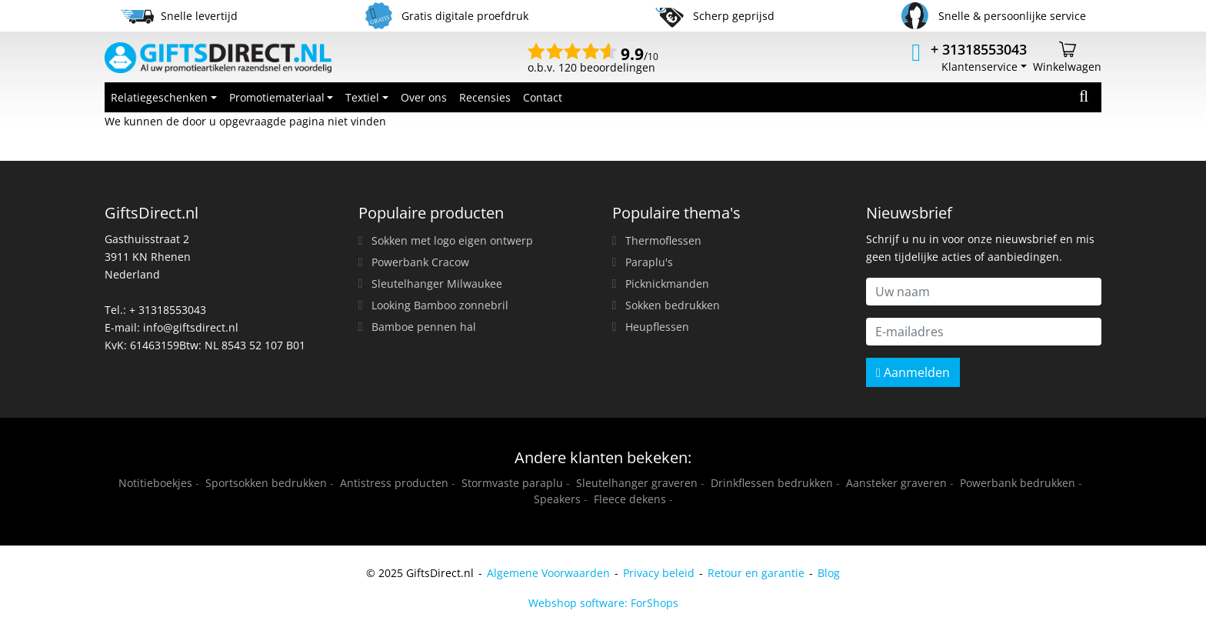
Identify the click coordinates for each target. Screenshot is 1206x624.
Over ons (424, 97)
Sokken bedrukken (672, 305)
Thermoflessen (663, 240)
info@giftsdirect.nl (190, 327)
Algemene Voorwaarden (548, 573)
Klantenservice (979, 66)
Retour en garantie (756, 573)
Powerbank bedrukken (1017, 483)
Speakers (557, 499)
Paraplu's (649, 262)
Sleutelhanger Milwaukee (436, 283)
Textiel (362, 97)
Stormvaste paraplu (512, 483)
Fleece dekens (630, 499)
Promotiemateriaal (277, 97)
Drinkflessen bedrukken (772, 483)
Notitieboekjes (155, 483)
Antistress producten (394, 483)
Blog (829, 573)
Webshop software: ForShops (603, 603)
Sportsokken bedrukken (266, 483)
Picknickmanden (667, 283)
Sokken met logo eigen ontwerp (452, 240)
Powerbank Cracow (420, 262)
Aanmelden (913, 372)
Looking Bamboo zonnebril (439, 305)
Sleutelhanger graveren (637, 483)
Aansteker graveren (896, 483)
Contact (542, 97)
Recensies (485, 97)
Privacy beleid (659, 573)
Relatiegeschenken (159, 97)
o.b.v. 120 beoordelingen (593, 61)
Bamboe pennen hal (423, 326)
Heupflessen (657, 326)
